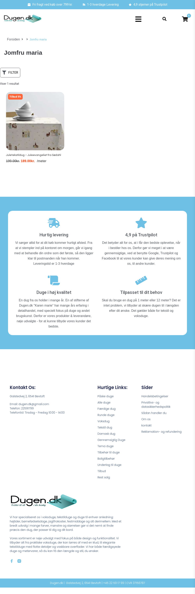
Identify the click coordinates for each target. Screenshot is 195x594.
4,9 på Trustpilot (141, 241)
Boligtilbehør (106, 465)
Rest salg (104, 484)
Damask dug (106, 440)
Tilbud (102, 478)
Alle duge (104, 409)
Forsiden (12, 39)
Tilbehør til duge (109, 459)
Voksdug (104, 428)
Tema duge (106, 453)
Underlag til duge (109, 471)
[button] (138, 19)
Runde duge (106, 421)
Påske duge (106, 403)
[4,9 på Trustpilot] (141, 229)
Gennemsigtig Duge (112, 446)
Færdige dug (107, 415)
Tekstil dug (105, 434)
